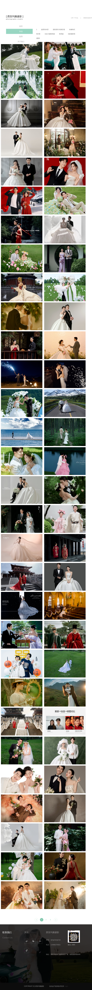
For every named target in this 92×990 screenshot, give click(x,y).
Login (66, 986)
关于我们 (21, 42)
